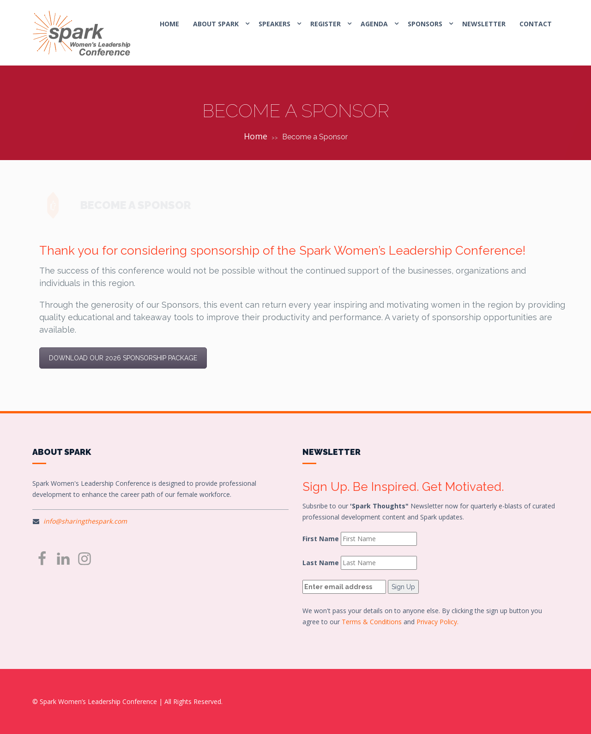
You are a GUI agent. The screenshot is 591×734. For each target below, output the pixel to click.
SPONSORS (425, 23)
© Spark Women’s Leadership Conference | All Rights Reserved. (127, 701)
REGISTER (325, 23)
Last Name (320, 562)
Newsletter (484, 23)
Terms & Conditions (372, 621)
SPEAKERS (274, 23)
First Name (320, 538)
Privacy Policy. (437, 621)
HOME (169, 23)
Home (255, 136)
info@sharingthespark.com (85, 521)
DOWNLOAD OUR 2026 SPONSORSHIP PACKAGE (123, 358)
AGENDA (374, 23)
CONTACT (535, 23)
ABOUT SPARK (216, 23)
